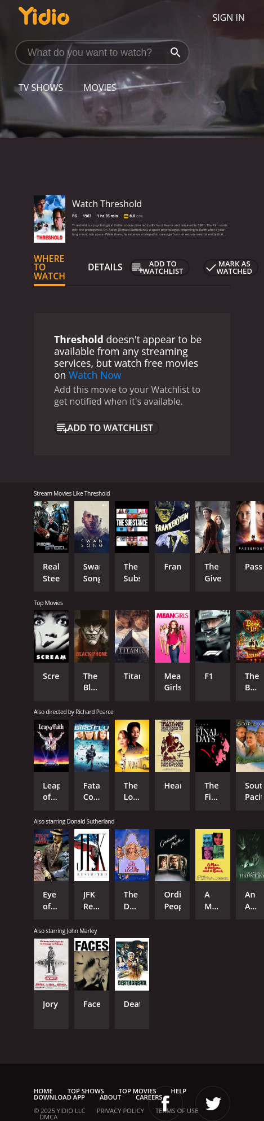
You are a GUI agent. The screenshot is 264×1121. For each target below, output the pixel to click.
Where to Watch (49, 267)
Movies (100, 87)
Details (105, 267)
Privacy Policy (120, 1110)
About (110, 1097)
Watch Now (95, 375)
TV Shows (41, 87)
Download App (59, 1097)
